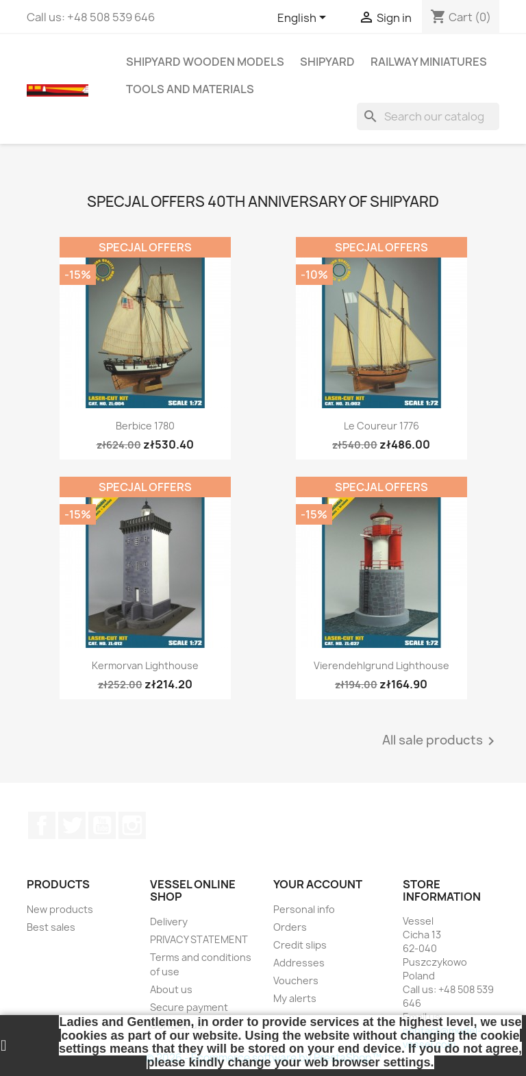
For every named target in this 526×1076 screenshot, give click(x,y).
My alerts (294, 998)
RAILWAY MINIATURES (429, 61)
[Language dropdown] (304, 18)
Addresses (299, 962)
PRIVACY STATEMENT (199, 939)
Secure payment (189, 1007)
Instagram (132, 825)
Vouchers (295, 980)
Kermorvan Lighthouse (145, 665)
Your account (317, 884)
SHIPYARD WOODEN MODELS (205, 61)
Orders (290, 927)
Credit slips (300, 944)
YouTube (102, 825)
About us (171, 989)
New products (60, 909)
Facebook (41, 825)
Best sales (51, 927)
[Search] (428, 116)
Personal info (304, 909)
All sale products (440, 741)
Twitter (72, 825)
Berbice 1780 (145, 425)
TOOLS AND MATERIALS (190, 89)
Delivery (169, 921)
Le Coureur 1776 (381, 425)
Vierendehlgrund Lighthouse (381, 665)
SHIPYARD (327, 61)
